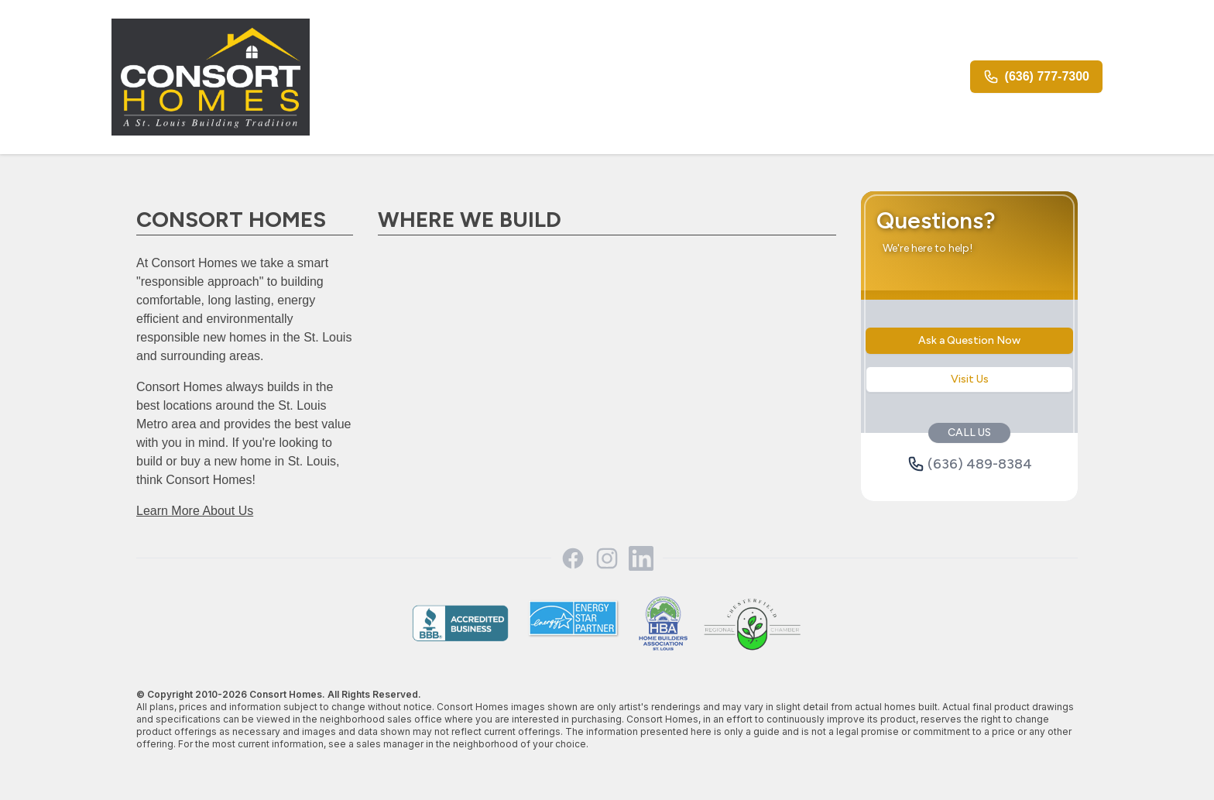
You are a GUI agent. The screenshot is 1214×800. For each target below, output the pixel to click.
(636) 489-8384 (969, 464)
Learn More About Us (194, 510)
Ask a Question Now (969, 340)
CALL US (969, 432)
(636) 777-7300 (1036, 76)
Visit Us (970, 379)
